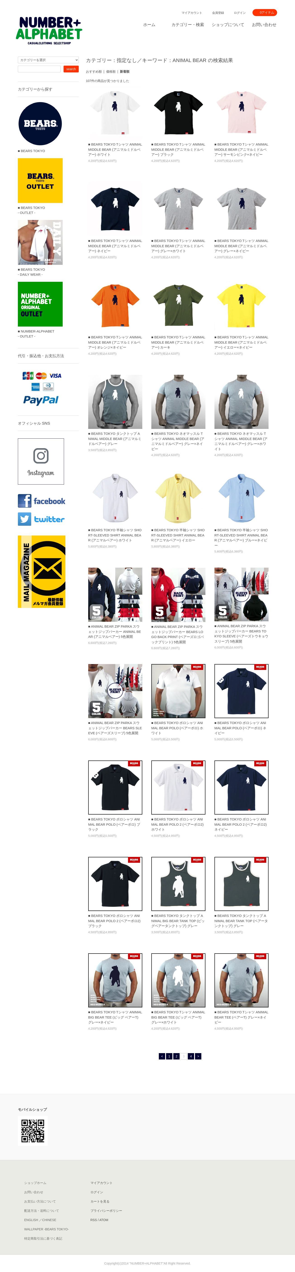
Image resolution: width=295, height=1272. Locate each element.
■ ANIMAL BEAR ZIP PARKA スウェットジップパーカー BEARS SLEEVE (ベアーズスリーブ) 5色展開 (115, 728)
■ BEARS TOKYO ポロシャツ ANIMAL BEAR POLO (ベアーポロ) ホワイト (177, 728)
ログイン (240, 12)
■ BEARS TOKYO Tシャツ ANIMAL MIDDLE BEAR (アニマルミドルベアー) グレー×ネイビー (241, 246)
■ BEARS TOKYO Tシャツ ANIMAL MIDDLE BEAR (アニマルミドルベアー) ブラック (178, 149)
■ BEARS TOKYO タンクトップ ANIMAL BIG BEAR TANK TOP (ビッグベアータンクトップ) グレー (178, 921)
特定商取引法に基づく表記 (43, 1238)
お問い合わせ (264, 24)
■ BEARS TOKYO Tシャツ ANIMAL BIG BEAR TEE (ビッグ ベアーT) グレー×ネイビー (115, 1017)
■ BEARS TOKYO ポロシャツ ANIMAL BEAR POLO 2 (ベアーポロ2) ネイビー (240, 824)
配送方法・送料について (41, 1210)
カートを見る (99, 1201)
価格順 (111, 71)
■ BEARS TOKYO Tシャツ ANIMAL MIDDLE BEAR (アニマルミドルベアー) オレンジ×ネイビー (115, 342)
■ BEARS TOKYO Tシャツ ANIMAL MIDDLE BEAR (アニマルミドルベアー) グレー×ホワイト (178, 246)
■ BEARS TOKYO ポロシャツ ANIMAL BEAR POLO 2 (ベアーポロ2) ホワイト (177, 824)
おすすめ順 (94, 71)
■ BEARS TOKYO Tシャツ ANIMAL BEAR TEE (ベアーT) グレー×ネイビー (241, 1017)
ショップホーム (35, 1183)
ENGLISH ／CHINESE (40, 1220)
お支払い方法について (40, 1201)
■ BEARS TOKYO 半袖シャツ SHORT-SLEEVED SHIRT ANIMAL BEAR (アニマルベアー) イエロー (178, 535)
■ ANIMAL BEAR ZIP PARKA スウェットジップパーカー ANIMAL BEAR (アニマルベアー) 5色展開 (114, 631)
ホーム (149, 24)
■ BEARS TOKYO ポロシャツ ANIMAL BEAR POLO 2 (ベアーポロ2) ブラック (114, 921)
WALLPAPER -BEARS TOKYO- (46, 1229)
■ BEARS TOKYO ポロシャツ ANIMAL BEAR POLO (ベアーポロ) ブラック (114, 824)
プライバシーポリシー (106, 1210)
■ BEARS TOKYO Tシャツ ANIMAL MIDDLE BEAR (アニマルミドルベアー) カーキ (178, 342)
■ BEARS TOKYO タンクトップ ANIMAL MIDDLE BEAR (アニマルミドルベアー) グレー (114, 439)
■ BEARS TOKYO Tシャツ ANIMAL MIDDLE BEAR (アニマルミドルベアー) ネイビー (115, 246)
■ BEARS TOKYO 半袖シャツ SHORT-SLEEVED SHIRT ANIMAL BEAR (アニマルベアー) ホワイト (115, 535)
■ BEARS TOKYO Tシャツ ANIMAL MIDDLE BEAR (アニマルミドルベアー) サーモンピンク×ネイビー (241, 149)
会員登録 (218, 12)
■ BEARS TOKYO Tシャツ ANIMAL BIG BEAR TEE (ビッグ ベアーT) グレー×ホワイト (178, 1017)
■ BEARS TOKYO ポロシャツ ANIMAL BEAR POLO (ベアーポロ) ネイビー (240, 728)
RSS (93, 1220)
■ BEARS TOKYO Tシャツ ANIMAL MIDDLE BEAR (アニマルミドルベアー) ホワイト (115, 149)
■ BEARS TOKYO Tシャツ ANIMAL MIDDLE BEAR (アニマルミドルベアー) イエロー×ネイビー (241, 342)
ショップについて (228, 24)
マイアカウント (192, 12)
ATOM (103, 1220)
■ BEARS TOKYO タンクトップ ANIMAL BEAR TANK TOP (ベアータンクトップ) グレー (241, 921)
